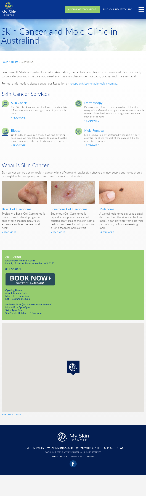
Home (26, 448)
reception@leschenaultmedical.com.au (93, 83)
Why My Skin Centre (88, 448)
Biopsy (15, 130)
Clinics (108, 448)
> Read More (18, 117)
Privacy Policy (59, 456)
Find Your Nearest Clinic (117, 9)
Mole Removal (94, 130)
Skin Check (19, 103)
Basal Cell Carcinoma (16, 209)
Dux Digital (88, 456)
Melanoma (106, 209)
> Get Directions (11, 414)
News (120, 448)
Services (38, 448)
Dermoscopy (93, 103)
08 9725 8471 (13, 269)
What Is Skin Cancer (60, 448)
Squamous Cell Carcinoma (69, 209)
